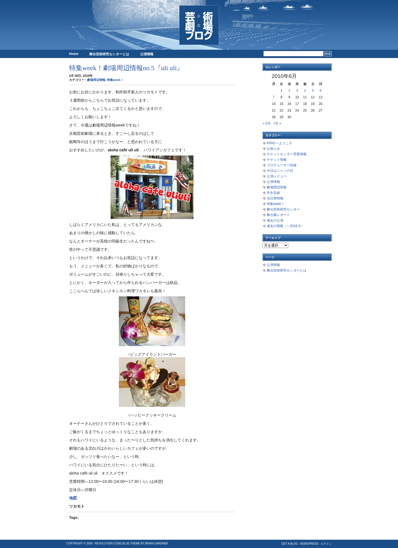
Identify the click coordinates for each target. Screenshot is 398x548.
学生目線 (273, 193)
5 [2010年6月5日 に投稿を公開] (313, 91)
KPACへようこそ (279, 143)
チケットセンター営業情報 (287, 154)
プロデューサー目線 (282, 165)
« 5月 (267, 123)
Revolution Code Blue (112, 543)
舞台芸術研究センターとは (109, 54)
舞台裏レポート (278, 215)
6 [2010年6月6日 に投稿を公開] (321, 91)
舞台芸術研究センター (283, 209)
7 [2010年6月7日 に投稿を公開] (274, 97)
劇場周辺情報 (96, 79)
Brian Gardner (156, 543)
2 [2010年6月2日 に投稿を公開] (289, 91)
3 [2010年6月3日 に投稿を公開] (297, 91)
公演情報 (146, 54)
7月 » (277, 123)
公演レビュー (277, 176)
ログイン (326, 543)
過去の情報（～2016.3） (285, 226)
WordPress (309, 543)
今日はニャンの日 (280, 171)
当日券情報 (275, 198)
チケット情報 (277, 160)
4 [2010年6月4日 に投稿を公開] (305, 91)
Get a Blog (289, 543)
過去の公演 (275, 220)
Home (73, 54)
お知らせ (273, 149)
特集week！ (115, 79)
